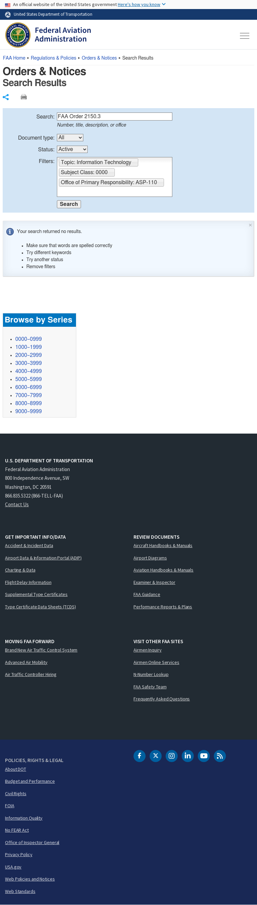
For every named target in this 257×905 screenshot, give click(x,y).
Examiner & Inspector (154, 582)
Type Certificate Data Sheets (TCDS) (40, 607)
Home (14, 58)
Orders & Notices (99, 58)
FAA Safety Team (150, 687)
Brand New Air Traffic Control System (41, 650)
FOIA (9, 806)
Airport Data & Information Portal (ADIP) (43, 558)
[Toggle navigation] (245, 35)
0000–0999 (28, 339)
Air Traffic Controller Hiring (31, 674)
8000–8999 (28, 403)
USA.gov (13, 867)
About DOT (15, 769)
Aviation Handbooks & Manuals (163, 570)
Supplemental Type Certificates (36, 594)
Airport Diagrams (150, 558)
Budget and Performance (30, 781)
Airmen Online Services (156, 662)
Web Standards (20, 891)
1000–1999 (28, 347)
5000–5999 (28, 379)
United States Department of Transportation (53, 14)
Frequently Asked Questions (162, 699)
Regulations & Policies (53, 58)
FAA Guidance (147, 594)
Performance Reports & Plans (163, 607)
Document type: (36, 138)
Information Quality (23, 818)
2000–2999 (28, 355)
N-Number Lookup (151, 674)
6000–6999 (28, 387)
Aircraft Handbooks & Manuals (163, 545)
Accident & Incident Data (29, 545)
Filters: (47, 161)
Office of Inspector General (32, 842)
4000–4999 (28, 371)
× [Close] (250, 224)
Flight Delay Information (28, 582)
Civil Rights (15, 793)
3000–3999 (28, 363)
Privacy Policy (18, 854)
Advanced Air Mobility (26, 662)
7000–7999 (28, 395)
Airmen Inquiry (148, 650)
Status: (46, 149)
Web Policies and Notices (30, 879)
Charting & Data (20, 570)
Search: (45, 117)
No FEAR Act (17, 830)
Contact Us (17, 504)
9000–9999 (28, 411)
